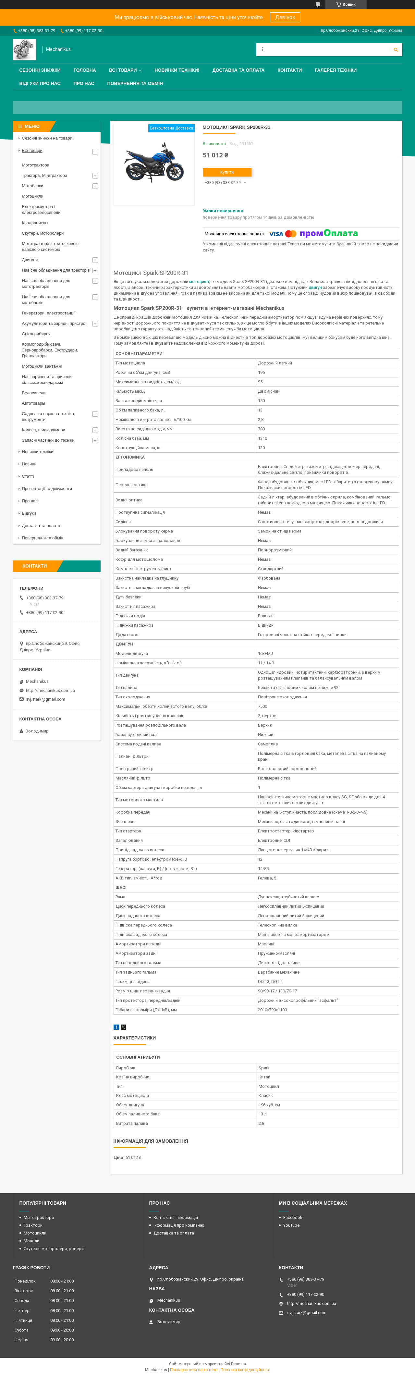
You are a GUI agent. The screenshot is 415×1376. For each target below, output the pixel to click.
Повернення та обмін (135, 83)
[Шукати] (395, 49)
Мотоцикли (32, 196)
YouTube (291, 1225)
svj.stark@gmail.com (45, 699)
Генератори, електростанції (49, 313)
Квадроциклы (35, 222)
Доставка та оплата (239, 70)
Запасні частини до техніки (48, 440)
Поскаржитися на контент (194, 1370)
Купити (227, 172)
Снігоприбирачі (37, 333)
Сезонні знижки (40, 70)
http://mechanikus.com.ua (50, 690)
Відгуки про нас (40, 83)
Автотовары (33, 403)
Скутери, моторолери (43, 233)
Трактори (33, 1225)
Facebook (292, 1217)
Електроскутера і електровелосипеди (41, 209)
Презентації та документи (47, 488)
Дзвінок (285, 17)
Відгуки (29, 513)
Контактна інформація (175, 1217)
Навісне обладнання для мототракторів (46, 283)
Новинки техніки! (176, 70)
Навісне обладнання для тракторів (56, 270)
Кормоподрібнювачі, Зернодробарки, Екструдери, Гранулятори (50, 350)
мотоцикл (199, 281)
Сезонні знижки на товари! (48, 138)
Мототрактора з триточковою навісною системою (50, 246)
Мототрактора (35, 165)
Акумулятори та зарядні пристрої (54, 323)
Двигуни (30, 259)
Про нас (84, 83)
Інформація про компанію (178, 1225)
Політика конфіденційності (245, 1370)
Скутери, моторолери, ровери (54, 1248)
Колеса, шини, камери (44, 429)
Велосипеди (34, 392)
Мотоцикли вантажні (42, 366)
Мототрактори (39, 1217)
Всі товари (123, 70)
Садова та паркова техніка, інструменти (48, 416)
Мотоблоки (32, 185)
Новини (29, 463)
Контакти (289, 70)
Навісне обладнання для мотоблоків (46, 299)
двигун (315, 287)
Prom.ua (238, 1364)
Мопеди (31, 1240)
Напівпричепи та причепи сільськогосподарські (47, 379)
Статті (28, 476)
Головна (85, 70)
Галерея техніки (336, 70)
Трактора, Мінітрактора (44, 175)
